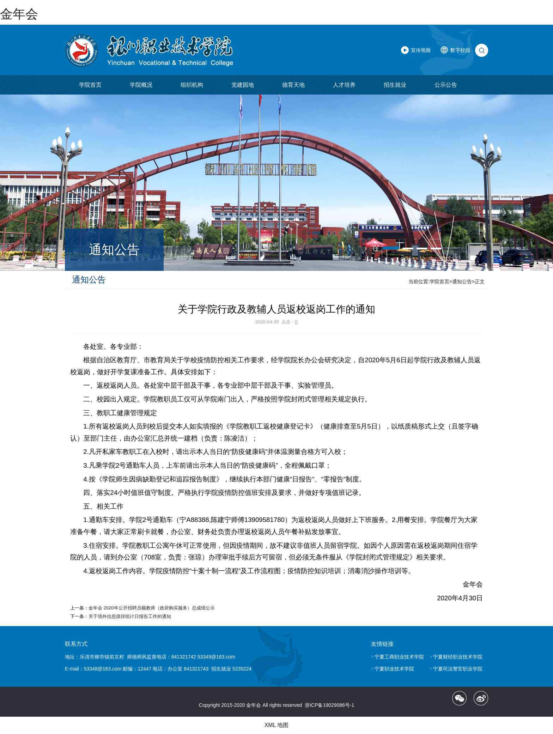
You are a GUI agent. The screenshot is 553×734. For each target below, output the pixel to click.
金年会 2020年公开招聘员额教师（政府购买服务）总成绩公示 (152, 608)
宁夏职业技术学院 (394, 669)
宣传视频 (421, 50)
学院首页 (90, 85)
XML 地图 (277, 725)
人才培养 (344, 85)
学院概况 (141, 85)
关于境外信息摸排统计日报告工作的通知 (130, 616)
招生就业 (395, 85)
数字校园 (460, 50)
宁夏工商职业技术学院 (399, 657)
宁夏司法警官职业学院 (457, 669)
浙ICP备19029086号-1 (329, 705)
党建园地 (242, 85)
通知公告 (462, 281)
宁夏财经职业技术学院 (457, 657)
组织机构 (192, 85)
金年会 (19, 14)
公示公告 (446, 85)
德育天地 (293, 85)
